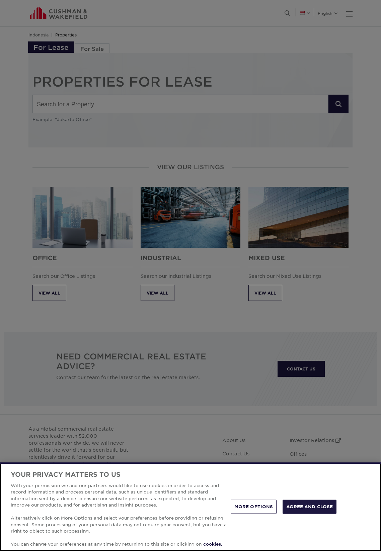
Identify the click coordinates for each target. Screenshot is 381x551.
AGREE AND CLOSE (309, 506)
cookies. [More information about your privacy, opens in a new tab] (212, 544)
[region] (190, 506)
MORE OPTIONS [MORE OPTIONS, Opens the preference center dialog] (253, 506)
